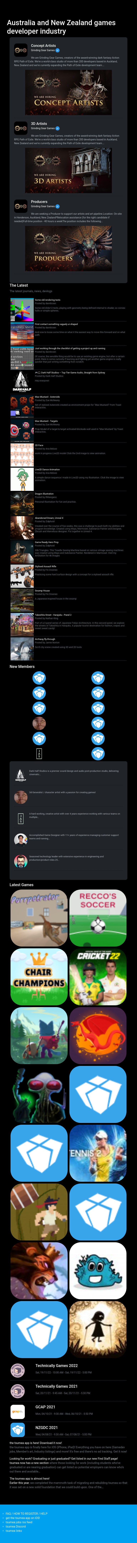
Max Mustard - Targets (46, 421)
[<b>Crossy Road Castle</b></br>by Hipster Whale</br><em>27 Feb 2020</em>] (97, 1094)
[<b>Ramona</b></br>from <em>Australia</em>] (39, 693)
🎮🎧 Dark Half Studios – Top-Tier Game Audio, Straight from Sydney (70, 372)
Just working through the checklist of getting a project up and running (70, 348)
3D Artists (39, 124)
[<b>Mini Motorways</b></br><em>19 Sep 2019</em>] (39, 1329)
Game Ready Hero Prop (47, 542)
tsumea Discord (16, 1526)
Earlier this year (19, 1483)
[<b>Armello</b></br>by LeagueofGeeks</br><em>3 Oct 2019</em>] (39, 1270)
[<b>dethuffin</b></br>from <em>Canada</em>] (20, 861)
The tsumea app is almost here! (29, 1478)
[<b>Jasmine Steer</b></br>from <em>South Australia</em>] (39, 753)
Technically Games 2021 (56, 1386)
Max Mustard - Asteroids (47, 397)
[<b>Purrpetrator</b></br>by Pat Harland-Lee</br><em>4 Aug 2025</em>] (39, 918)
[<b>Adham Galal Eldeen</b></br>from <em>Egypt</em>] (97, 738)
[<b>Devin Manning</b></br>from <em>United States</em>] (39, 738)
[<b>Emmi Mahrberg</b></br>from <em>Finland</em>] (97, 693)
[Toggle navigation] (9, 5)
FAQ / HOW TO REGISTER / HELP (26, 1513)
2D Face (39, 445)
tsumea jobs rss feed (19, 1522)
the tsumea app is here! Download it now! (36, 1443)
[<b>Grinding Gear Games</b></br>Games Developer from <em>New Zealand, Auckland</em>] (20, 50)
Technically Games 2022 (56, 1365)
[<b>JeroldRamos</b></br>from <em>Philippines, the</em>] (97, 708)
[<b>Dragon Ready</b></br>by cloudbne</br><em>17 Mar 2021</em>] (97, 1035)
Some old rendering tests (47, 300)
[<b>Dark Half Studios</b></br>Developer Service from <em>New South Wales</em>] (20, 776)
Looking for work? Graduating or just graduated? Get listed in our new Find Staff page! (64, 1458)
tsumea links (14, 1530)
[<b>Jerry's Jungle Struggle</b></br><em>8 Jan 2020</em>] (39, 1211)
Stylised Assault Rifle (45, 566)
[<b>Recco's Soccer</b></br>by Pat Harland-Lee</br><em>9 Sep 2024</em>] (97, 918)
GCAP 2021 (45, 1407)
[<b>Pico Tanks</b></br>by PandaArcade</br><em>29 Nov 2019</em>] (97, 1211)
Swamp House (42, 590)
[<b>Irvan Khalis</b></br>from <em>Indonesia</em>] (97, 753)
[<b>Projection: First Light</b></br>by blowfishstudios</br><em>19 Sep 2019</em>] (97, 1329)
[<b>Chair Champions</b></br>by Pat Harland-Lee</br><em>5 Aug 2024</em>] (39, 976)
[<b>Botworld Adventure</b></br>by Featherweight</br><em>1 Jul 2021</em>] (39, 1035)
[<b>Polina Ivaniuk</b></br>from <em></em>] (39, 678)
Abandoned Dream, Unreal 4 (49, 518)
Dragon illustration (44, 493)
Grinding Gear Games (43, 50)
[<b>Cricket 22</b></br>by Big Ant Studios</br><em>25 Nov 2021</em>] (97, 976)
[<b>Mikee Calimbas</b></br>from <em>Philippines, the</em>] (39, 708)
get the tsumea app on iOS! (23, 1518)
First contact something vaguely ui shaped (56, 324)
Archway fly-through (45, 639)
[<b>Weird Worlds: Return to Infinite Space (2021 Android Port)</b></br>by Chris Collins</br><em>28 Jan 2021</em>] (39, 1094)
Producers (39, 202)
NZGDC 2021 (46, 1427)
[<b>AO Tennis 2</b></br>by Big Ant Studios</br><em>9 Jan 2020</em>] (97, 1153)
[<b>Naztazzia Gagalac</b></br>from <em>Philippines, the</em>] (97, 723)
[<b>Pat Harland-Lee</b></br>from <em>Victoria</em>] (20, 840)
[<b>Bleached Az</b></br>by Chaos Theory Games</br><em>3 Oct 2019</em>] (97, 1270)
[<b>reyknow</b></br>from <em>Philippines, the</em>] (39, 723)
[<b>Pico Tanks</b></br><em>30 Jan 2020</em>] (39, 1153)
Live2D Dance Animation (47, 469)
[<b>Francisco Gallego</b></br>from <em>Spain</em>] (97, 678)
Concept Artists (43, 45)
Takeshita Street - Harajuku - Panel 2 (53, 615)
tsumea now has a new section (29, 1463)
